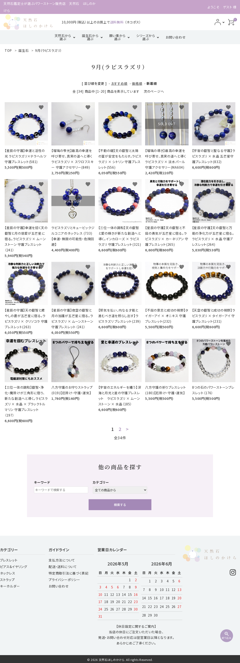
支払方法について (62, 560)
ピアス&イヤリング (13, 566)
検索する (120, 504)
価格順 (137, 83)
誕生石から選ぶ (90, 37)
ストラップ (7, 579)
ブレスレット (8, 560)
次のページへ (154, 91)
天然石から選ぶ (63, 37)
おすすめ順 (119, 83)
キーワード (42, 482)
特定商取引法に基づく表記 (68, 573)
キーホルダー (10, 586)
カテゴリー (101, 482)
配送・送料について (63, 566)
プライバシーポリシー (64, 579)
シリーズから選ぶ (145, 37)
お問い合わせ (175, 37)
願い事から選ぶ (117, 37)
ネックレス (7, 573)
